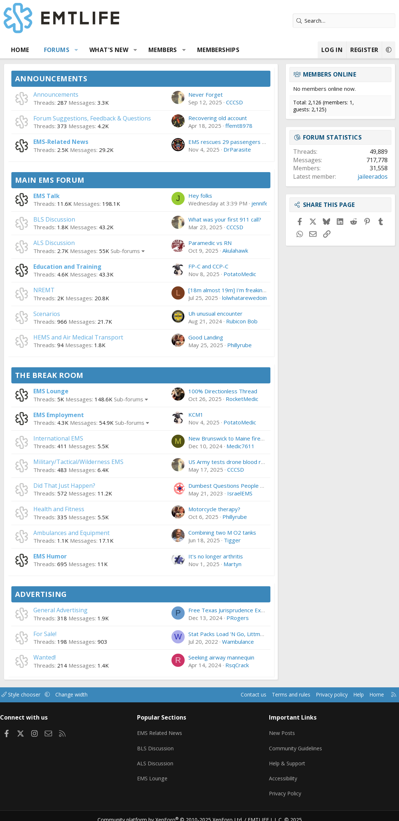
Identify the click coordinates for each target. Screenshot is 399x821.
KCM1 (195, 414)
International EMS (58, 438)
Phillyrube (239, 345)
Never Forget (205, 94)
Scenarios (46, 314)
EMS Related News (163, 731)
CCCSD (234, 102)
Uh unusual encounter (215, 313)
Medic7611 (240, 446)
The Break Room (49, 375)
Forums (56, 50)
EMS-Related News (60, 142)
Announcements (51, 78)
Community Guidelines (295, 745)
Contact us (239, 694)
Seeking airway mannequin (221, 657)
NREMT (44, 290)
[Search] (344, 21)
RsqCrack (237, 665)
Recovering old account (217, 118)
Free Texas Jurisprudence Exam (228, 610)
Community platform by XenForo (174, 812)
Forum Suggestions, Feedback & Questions (92, 118)
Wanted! (44, 657)
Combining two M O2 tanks (222, 532)
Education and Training (67, 267)
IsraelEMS (239, 493)
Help (351, 694)
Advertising (41, 594)
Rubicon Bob (242, 321)
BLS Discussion (54, 219)
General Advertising (60, 610)
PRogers (237, 617)
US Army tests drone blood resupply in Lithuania (249, 461)
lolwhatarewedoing (246, 297)
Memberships (218, 50)
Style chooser (28, 694)
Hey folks (200, 195)
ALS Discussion (54, 243)
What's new (108, 50)
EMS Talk (46, 196)
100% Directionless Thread (222, 391)
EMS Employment (58, 415)
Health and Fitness (58, 509)
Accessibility (282, 773)
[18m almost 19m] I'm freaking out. (232, 290)
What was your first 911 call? (224, 219)
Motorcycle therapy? (214, 509)
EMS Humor (50, 556)
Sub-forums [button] (125, 251)
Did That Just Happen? (64, 486)
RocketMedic (242, 398)
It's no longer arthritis (215, 556)
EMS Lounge (51, 391)
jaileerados (373, 176)
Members (162, 50)
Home (20, 50)
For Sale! (44, 634)
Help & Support (286, 759)
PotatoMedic (239, 274)
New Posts (281, 731)
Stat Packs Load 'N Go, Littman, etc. (233, 634)
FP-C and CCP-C (208, 266)
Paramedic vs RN (210, 242)
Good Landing (205, 337)
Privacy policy (322, 694)
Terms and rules (278, 694)
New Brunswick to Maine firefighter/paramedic (247, 438)
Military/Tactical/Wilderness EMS (78, 462)
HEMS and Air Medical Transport (78, 337)
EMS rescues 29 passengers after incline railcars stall (255, 141)
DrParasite (237, 149)
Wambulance (238, 641)
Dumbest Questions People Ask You (234, 485)
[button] (76, 49)
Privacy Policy (284, 788)
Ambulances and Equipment (71, 533)
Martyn (232, 564)
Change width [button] (81, 694)
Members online (329, 74)
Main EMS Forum (50, 180)
